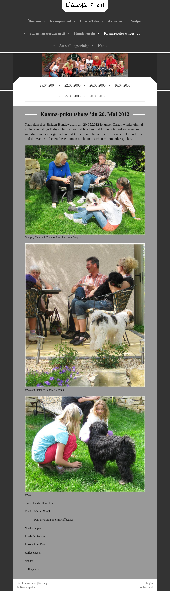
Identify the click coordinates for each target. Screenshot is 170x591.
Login (149, 583)
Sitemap (43, 583)
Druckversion (26, 583)
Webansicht (146, 587)
